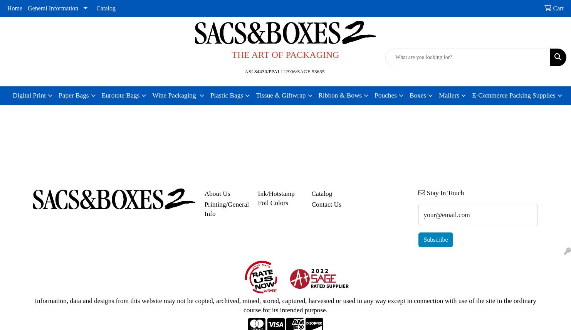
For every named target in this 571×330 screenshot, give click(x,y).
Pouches (386, 95)
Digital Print (29, 95)
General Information (53, 8)
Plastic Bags (226, 95)
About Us (217, 193)
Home (14, 8)
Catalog (106, 8)
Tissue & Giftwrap (281, 95)
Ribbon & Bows (340, 95)
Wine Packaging (175, 95)
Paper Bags (74, 95)
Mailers (449, 95)
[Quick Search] (467, 57)
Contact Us (327, 204)
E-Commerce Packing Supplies (514, 95)
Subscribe (435, 239)
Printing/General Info (227, 209)
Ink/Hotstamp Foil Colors (276, 198)
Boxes (418, 95)
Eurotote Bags (121, 95)
